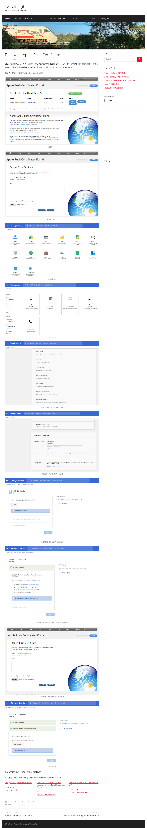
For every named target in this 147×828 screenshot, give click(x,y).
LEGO (42, 18)
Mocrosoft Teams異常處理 (114, 73)
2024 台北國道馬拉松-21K (114, 84)
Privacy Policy (105, 18)
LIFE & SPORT (75, 18)
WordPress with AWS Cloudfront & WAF (83, 784)
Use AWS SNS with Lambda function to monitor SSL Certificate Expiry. (52, 785)
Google (24, 802)
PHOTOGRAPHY (57, 18)
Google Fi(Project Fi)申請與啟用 (18, 783)
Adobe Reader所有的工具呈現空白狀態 (119, 80)
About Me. (91, 18)
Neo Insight (16, 6)
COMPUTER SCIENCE (24, 18)
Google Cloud (32, 802)
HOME (7, 18)
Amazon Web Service (46, 795)
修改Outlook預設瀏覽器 (113, 88)
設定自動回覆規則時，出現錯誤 (116, 77)
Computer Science (13, 790)
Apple (10, 804)
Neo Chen (26, 59)
